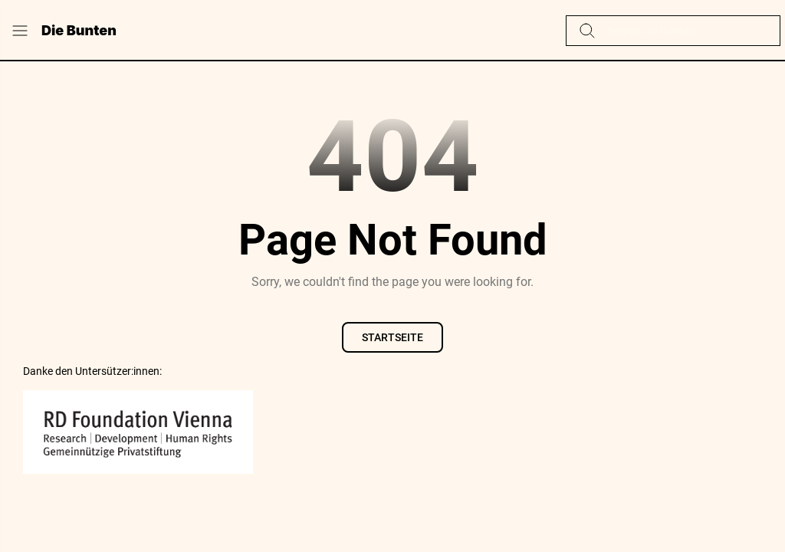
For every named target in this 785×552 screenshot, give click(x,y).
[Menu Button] (20, 30)
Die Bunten (79, 31)
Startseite (392, 337)
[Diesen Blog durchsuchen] (685, 30)
